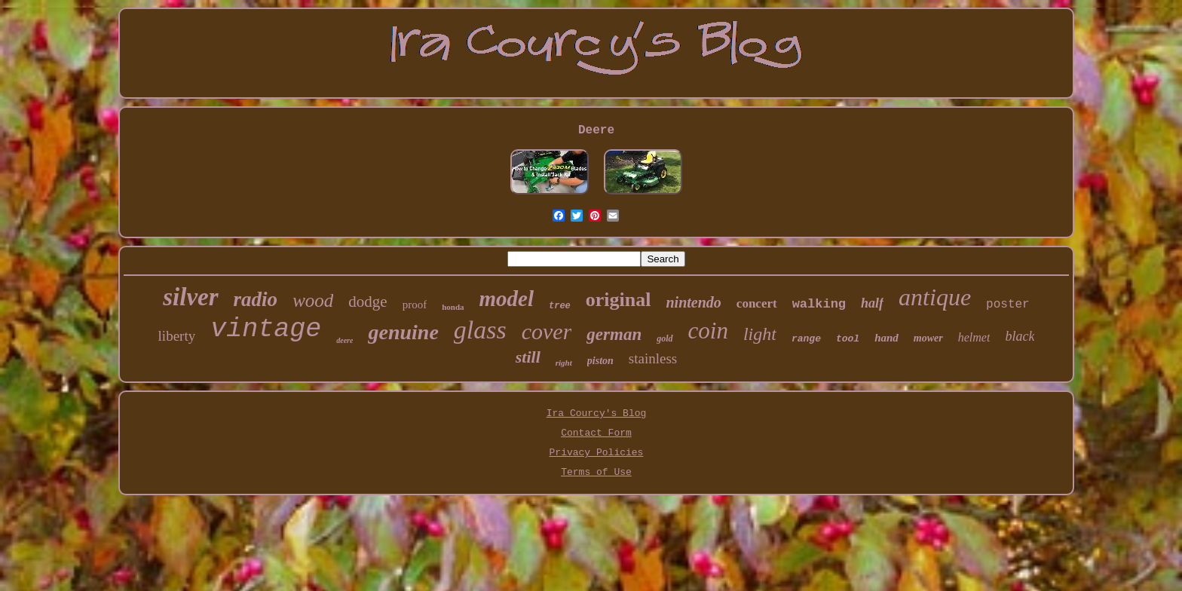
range (806, 338)
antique (935, 297)
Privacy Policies (597, 452)
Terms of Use (596, 472)
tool (847, 338)
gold (664, 338)
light (759, 334)
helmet (974, 337)
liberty (177, 336)
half (872, 303)
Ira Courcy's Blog (597, 413)
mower (928, 338)
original (618, 300)
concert (756, 303)
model (506, 298)
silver (190, 297)
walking (819, 304)
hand (886, 338)
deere (344, 340)
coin (708, 330)
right (564, 362)
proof (415, 305)
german (614, 334)
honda (453, 306)
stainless (653, 358)
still (528, 357)
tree (560, 306)
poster (1008, 304)
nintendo (693, 302)
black (1019, 336)
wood (312, 300)
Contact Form (596, 433)
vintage (265, 329)
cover (547, 331)
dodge (367, 301)
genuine (403, 332)
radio (256, 299)
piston (600, 360)
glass (480, 330)
